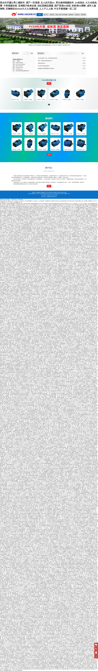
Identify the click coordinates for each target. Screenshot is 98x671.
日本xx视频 (87, 282)
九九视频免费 (92, 639)
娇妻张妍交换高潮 (64, 537)
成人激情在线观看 (66, 663)
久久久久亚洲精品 (20, 464)
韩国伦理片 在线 (78, 496)
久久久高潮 (24, 348)
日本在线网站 (74, 223)
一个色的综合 (83, 256)
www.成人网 (73, 551)
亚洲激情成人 (31, 465)
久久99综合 (87, 288)
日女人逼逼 (73, 570)
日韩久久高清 (53, 331)
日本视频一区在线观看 (14, 442)
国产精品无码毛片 (52, 295)
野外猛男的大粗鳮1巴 (26, 302)
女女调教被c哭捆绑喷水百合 (80, 207)
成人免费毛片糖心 (27, 473)
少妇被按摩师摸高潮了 (89, 376)
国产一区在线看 (64, 636)
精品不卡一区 (19, 224)
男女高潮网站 (77, 494)
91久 (79, 235)
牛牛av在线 (76, 604)
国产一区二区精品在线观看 (36, 322)
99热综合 (82, 592)
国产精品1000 (31, 218)
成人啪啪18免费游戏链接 (90, 276)
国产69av (62, 662)
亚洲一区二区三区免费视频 (40, 384)
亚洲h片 (76, 547)
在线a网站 (14, 244)
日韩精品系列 (29, 657)
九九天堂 (2, 413)
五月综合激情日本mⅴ (41, 256)
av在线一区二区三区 (26, 245)
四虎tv (38, 273)
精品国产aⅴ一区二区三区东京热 (62, 348)
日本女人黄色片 (55, 409)
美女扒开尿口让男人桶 (64, 458)
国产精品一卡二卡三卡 (87, 224)
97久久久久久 (48, 297)
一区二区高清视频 (52, 393)
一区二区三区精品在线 (17, 670)
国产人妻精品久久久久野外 (30, 244)
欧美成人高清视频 (71, 276)
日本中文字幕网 (41, 477)
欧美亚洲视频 (29, 216)
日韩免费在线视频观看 (59, 320)
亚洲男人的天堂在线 (46, 262)
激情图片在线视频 (66, 338)
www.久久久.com (90, 236)
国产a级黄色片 (34, 472)
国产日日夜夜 (68, 662)
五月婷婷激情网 (50, 400)
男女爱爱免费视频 (53, 338)
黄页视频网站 (48, 272)
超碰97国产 (84, 240)
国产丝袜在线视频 (19, 332)
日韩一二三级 (30, 645)
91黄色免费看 (10, 537)
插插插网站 (17, 295)
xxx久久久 (72, 208)
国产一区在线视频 (46, 514)
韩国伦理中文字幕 (67, 256)
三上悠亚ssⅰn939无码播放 (28, 592)
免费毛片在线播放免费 (21, 240)
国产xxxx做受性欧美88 (10, 435)
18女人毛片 (91, 388)
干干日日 (26, 464)
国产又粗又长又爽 (80, 257)
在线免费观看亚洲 (24, 376)
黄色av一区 (87, 382)
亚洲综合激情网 (38, 427)
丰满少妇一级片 (9, 572)
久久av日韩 (24, 265)
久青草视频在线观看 (31, 529)
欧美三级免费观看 (86, 338)
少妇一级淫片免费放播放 (43, 406)
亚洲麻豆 (7, 531)
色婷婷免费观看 (17, 302)
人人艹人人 (35, 295)
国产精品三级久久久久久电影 (52, 237)
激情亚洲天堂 (11, 419)
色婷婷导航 (2, 270)
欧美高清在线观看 (93, 662)
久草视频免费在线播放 (42, 571)
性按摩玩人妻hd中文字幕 (58, 367)
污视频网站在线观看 (19, 369)
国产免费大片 (88, 355)
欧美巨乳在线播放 (61, 393)
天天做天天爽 (11, 228)
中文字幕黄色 (45, 559)
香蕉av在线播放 (9, 280)
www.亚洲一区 (93, 326)
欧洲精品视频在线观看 (24, 394)
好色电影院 (90, 421)
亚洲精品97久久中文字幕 (59, 210)
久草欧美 (48, 317)
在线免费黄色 (15, 324)
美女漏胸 (64, 227)
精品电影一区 (86, 352)
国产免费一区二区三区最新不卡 (44, 318)
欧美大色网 (81, 649)
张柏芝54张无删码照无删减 (12, 480)
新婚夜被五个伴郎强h (24, 498)
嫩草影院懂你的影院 (27, 226)
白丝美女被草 (9, 282)
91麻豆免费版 (85, 278)
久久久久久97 (68, 384)
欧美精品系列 (43, 230)
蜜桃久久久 (8, 460)
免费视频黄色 (42, 317)
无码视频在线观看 (51, 575)
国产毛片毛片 (10, 307)
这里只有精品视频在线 (46, 273)
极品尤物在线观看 (60, 431)
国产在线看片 (80, 516)
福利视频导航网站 (87, 442)
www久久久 (54, 595)
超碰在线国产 (21, 305)
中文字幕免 (85, 342)
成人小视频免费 (87, 626)
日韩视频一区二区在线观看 (90, 393)
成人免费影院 (59, 422)
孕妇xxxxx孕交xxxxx (90, 429)
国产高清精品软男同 (84, 537)
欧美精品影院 (49, 285)
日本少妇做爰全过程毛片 (25, 455)
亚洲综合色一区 (94, 384)
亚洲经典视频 (64, 529)
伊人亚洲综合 (93, 484)
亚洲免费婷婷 (70, 500)
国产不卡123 (23, 645)
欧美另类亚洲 (54, 284)
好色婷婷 (60, 227)
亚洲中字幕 (61, 326)
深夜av (56, 233)
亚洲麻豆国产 (83, 211)
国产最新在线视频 (91, 530)
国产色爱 (82, 290)
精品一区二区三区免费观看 (85, 529)
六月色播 (40, 492)
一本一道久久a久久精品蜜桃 (18, 659)
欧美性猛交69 (11, 485)
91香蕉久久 (47, 236)
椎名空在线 (16, 301)
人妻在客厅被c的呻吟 (86, 570)
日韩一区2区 (33, 235)
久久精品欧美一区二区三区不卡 (9, 216)
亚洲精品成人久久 (30, 289)
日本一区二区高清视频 (14, 353)
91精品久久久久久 (82, 512)
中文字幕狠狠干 (54, 239)
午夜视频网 (16, 291)
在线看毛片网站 (92, 427)
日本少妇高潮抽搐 (18, 230)
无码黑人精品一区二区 (15, 386)
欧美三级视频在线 (56, 525)
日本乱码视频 (45, 444)
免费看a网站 (42, 543)
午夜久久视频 (40, 545)
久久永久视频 (80, 248)
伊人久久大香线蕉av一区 (74, 203)
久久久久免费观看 (53, 291)
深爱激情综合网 (93, 216)
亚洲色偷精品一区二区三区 (30, 653)
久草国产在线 (61, 384)
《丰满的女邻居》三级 (77, 232)
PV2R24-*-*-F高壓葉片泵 (17, 133)
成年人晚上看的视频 (21, 344)
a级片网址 (61, 450)
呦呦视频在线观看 (32, 313)
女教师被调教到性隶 (10, 464)
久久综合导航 (6, 538)
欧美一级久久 (68, 222)
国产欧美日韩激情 (25, 393)
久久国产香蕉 (50, 302)
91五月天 (64, 433)
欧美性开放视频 (93, 351)
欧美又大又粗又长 (10, 439)
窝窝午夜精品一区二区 (21, 435)
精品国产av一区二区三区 (67, 645)
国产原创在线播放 (26, 260)
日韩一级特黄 (68, 415)
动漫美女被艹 (45, 537)
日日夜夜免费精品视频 (40, 218)
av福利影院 (42, 419)
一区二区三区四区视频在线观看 (17, 433)
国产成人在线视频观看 (55, 601)
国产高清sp (80, 273)
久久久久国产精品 (86, 371)
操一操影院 (92, 297)
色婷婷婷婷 (43, 303)
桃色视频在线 (91, 212)
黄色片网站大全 (72, 243)
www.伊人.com (88, 415)
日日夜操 (19, 284)
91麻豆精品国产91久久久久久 (14, 587)
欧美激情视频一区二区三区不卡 (55, 442)
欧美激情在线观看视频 (35, 665)
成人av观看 (84, 343)
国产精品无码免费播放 (7, 450)
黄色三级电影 (91, 233)
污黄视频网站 (40, 334)
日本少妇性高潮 (38, 398)
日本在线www (42, 505)
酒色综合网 (51, 233)
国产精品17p (49, 218)
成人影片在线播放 (8, 338)
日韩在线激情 (43, 214)
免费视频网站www (70, 558)
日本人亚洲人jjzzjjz (35, 605)
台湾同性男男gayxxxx (71, 364)
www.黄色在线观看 (42, 302)
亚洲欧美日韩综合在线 (37, 468)
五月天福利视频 (77, 216)
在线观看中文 (91, 261)
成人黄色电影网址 (56, 407)
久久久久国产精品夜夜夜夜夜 (63, 394)
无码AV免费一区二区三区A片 (40, 575)
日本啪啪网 (87, 444)
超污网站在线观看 (64, 307)
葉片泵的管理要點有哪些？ (44, 65)
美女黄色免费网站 (29, 223)
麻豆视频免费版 (36, 266)
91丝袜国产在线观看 (28, 259)
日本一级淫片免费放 (76, 465)
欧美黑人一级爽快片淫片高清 (38, 378)
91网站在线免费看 (25, 563)
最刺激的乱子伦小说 (24, 301)
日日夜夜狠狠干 (6, 666)
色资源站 (20, 251)
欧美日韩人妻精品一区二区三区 (61, 625)
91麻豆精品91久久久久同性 (82, 647)
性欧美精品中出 (44, 319)
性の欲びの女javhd (73, 581)
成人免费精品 (8, 639)
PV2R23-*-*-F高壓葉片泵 (82, 99)
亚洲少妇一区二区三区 (57, 323)
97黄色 (41, 207)
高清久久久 (17, 343)
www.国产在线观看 (63, 534)
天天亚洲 (24, 330)
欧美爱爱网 (48, 372)
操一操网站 (2, 545)
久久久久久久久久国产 (61, 392)
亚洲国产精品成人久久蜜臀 (26, 381)
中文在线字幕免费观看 (12, 249)
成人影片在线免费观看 (73, 318)
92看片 (95, 633)
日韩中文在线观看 (76, 340)
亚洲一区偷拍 (56, 599)
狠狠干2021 (30, 389)
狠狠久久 (23, 243)
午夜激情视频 (84, 253)
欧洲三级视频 (47, 488)
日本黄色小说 (83, 630)
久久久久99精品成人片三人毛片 (36, 204)
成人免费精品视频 (59, 609)
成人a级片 (56, 214)
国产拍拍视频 (45, 625)
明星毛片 (77, 375)
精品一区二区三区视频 (47, 439)
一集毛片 (59, 368)
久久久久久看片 (61, 310)
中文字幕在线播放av (31, 347)
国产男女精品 (44, 480)
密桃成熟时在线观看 (49, 433)
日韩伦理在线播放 (27, 255)
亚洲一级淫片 (67, 313)
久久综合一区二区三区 (90, 613)
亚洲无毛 (44, 522)
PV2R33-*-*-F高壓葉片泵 (69, 99)
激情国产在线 (86, 328)
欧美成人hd (14, 549)
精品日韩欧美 (70, 328)
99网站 (61, 347)
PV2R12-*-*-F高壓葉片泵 (56, 149)
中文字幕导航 (82, 571)
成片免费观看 (63, 278)
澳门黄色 (94, 415)
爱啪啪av (45, 245)
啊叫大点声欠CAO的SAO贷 (6, 222)
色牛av (53, 427)
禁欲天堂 (32, 328)
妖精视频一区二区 (48, 645)
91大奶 (54, 643)
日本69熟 (49, 468)
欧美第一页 (75, 620)
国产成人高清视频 (11, 204)
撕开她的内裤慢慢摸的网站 (73, 220)
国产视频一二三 (72, 625)
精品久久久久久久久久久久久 (80, 411)
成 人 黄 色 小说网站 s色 (8, 491)
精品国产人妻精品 (17, 265)
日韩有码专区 (76, 390)
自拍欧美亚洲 (43, 266)
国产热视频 (33, 260)
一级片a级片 (53, 215)
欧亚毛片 (38, 351)
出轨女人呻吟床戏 (19, 259)
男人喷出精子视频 (65, 309)
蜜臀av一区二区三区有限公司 (72, 281)
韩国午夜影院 (17, 269)
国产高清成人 (43, 551)
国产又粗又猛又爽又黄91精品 (11, 298)
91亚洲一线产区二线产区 (86, 266)
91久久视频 (68, 237)
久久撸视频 (78, 313)
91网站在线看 (50, 666)
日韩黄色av (93, 496)
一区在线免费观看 (21, 574)
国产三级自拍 (17, 447)
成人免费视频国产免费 (26, 346)
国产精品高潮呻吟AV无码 (73, 646)
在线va (84, 243)
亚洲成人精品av (41, 206)
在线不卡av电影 (75, 256)
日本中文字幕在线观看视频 (29, 331)
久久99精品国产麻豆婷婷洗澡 (78, 311)
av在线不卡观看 (68, 632)
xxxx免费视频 (86, 248)
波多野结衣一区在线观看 (69, 314)
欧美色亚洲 (73, 634)
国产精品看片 (88, 559)
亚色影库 (62, 566)
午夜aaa (24, 231)
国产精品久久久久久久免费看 (39, 299)
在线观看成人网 (19, 203)
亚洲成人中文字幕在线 (79, 400)
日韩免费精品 (27, 485)
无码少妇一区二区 (21, 314)
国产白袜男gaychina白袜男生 (37, 380)
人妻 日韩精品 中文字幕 (39, 633)
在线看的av (79, 243)
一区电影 (74, 585)
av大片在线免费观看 (40, 504)
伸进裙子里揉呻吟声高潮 (51, 311)
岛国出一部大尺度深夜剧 (92, 431)
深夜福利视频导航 (36, 264)
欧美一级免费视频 (73, 235)
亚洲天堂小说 (6, 331)
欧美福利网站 (26, 207)
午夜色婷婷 (58, 261)
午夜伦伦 (13, 240)
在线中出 (71, 604)
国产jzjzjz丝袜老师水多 (6, 330)
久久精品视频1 (69, 587)
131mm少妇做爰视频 (54, 356)
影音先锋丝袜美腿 (64, 203)
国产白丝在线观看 (53, 227)
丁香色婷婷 (23, 494)
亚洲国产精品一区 (64, 436)
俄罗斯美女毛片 (42, 549)
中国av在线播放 (71, 568)
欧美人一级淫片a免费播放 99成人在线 (56, 571)
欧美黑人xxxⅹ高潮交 (86, 324)
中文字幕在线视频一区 (61, 423)
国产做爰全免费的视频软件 (46, 448)
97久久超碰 (26, 463)
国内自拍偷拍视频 (57, 663)
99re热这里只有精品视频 (83, 620)
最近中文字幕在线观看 (77, 510)
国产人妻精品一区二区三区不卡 (64, 311)
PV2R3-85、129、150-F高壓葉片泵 (85, 149)
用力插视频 (65, 422)
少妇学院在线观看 (29, 575)
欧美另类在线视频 (8, 247)
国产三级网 (81, 327)
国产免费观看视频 (89, 551)
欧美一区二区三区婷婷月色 (78, 280)
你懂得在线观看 (3, 504)
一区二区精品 (5, 473)
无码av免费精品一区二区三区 (54, 219)
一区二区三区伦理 (16, 373)
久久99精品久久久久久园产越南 (10, 278)
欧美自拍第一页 (22, 415)
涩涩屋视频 (6, 634)
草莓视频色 (59, 240)
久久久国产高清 (42, 369)
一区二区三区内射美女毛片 (49, 280)
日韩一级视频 (73, 306)
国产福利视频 (6, 255)
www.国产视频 (9, 371)
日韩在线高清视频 (59, 330)
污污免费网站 (71, 302)
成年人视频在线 (85, 348)
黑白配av (85, 421)
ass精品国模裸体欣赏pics (57, 531)
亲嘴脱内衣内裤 (80, 376)
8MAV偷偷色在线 (70, 603)
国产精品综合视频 (88, 230)
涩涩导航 (55, 415)
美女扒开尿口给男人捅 (27, 505)
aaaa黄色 (92, 545)
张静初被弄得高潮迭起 (68, 269)
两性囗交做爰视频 (24, 497)
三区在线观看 (7, 227)
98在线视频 (12, 516)
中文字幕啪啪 (45, 261)
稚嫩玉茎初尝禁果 (25, 599)
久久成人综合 (39, 245)
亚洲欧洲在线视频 (45, 418)
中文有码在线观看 (13, 236)
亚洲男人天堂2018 (56, 212)
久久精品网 (71, 219)
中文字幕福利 (29, 295)
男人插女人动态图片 (63, 249)
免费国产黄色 (89, 512)
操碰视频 (47, 613)
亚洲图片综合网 (89, 456)
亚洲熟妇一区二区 (20, 360)
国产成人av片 (56, 359)
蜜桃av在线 (72, 277)
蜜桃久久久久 (89, 239)
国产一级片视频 (30, 303)
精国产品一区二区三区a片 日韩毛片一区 (78, 307)
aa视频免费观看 (55, 587)
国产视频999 (3, 282)
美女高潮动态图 (44, 291)
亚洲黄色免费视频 (45, 331)
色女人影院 (17, 310)
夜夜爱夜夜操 (43, 489)
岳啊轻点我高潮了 (94, 328)
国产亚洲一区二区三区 (66, 211)
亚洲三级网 (64, 643)
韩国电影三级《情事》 (87, 599)
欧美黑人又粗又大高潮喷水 (71, 431)
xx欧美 (42, 451)
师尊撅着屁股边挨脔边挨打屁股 (79, 236)
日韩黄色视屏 (66, 323)
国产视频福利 (35, 409)
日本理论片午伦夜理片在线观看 (35, 572)
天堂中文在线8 (71, 430)
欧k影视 (89, 579)
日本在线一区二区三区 (75, 260)
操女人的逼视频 (59, 578)
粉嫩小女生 (93, 270)
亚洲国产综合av (18, 231)
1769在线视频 (38, 353)
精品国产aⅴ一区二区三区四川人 (19, 389)
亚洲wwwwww (67, 231)
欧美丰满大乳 (90, 372)
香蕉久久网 (70, 207)
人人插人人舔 (47, 226)
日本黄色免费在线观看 (34, 463)
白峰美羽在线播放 (10, 624)
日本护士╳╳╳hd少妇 (43, 527)
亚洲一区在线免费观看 (88, 580)
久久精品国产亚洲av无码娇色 (78, 527)
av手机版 (45, 529)
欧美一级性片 (32, 547)
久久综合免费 (92, 491)
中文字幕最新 (81, 632)
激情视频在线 (52, 352)
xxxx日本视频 (74, 574)
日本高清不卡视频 (52, 480)
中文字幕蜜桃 (52, 647)
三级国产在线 (37, 451)
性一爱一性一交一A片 (41, 274)
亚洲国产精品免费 (40, 257)
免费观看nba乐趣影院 (80, 568)
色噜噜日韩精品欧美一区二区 (20, 282)
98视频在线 (75, 534)
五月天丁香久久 (36, 618)
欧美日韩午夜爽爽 (4, 402)
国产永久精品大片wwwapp (91, 235)
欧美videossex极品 (82, 506)
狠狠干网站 (18, 227)
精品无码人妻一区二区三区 (82, 502)
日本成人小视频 (47, 204)
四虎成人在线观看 (69, 592)
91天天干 (5, 475)
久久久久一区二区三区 (5, 405)
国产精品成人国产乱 (18, 626)
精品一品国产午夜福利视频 (18, 323)
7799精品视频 (90, 330)
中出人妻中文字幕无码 (31, 614)
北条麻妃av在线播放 (18, 237)
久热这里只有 (90, 506)
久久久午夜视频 (86, 498)
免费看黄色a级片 (11, 215)
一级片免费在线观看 (31, 643)
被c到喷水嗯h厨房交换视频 (16, 331)
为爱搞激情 (45, 641)
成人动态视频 (24, 218)
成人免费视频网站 (78, 342)
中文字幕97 (74, 591)
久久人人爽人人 (79, 314)
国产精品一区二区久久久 (22, 547)
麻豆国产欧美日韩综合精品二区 (7, 317)
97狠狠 (68, 551)
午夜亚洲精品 (20, 384)
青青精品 (38, 269)
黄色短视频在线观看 (76, 324)
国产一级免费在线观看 (32, 373)
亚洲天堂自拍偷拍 (34, 426)
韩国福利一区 (47, 235)
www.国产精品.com (73, 372)
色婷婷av (43, 251)
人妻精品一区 (36, 377)
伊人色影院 (32, 210)
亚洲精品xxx (31, 634)
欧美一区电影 (18, 228)
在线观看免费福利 (67, 299)
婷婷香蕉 (50, 465)
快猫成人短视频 (39, 357)
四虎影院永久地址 (83, 473)
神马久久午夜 (3, 509)
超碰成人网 (59, 332)
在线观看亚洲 (65, 235)
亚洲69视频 (21, 326)
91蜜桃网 (2, 456)
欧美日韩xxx (41, 327)
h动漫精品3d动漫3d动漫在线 (48, 630)
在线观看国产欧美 (19, 364)
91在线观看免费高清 (56, 373)
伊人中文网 (71, 422)
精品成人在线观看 (35, 628)
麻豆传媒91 (45, 203)
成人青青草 (83, 494)
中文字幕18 (33, 297)
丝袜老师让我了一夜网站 (53, 516)
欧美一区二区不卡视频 (80, 629)
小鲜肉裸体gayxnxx (11, 224)
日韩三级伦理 (73, 351)
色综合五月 (31, 262)
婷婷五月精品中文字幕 (81, 567)
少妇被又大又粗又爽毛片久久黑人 (90, 232)
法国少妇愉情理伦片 (8, 264)
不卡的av (62, 369)
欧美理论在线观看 (82, 431)
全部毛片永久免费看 (89, 280)
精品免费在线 (94, 386)
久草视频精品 (87, 290)
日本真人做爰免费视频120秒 (90, 309)
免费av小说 (32, 224)
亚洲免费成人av (18, 368)
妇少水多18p (6, 381)
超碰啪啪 (12, 634)
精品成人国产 (89, 243)
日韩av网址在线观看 (49, 289)
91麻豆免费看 (82, 318)
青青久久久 (62, 405)
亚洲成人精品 (93, 406)
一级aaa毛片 (23, 410)
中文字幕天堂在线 (42, 270)
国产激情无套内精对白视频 (20, 537)
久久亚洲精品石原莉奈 (8, 230)
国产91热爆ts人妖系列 (11, 270)
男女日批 (88, 659)
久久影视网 (27, 576)
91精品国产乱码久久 (6, 625)
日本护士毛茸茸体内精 (72, 580)
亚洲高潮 (64, 541)
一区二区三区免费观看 (53, 446)
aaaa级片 (17, 429)
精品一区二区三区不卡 (74, 526)
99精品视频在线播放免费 (43, 454)
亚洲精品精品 (57, 496)
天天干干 (47, 378)
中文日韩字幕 (81, 396)
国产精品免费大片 (8, 252)
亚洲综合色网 (71, 332)
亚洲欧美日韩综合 (8, 517)
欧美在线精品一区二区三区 (86, 231)
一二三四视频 (44, 220)
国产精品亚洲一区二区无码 (16, 592)
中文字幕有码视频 (54, 607)
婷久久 (81, 452)
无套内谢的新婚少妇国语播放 (50, 334)
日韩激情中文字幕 (28, 364)
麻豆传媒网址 (92, 446)
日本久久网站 (38, 305)
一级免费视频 (21, 421)
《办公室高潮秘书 (25, 328)
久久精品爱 (82, 302)
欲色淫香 (11, 476)
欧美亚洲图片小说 (10, 342)
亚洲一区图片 (12, 206)
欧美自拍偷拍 (71, 215)
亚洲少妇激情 (34, 417)
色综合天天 (16, 336)
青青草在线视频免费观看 (16, 365)
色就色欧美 (29, 452)
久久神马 (30, 587)
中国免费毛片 (78, 278)
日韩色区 (59, 286)
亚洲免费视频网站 (90, 568)
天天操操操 (47, 467)
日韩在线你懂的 (51, 247)
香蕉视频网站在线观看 (42, 393)
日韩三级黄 (34, 406)
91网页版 (66, 654)
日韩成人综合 (19, 327)
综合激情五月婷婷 (8, 210)
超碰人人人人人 (58, 371)
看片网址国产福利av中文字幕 (37, 610)
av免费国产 (66, 228)
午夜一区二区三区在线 (72, 335)
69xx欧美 (77, 559)
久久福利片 (59, 545)
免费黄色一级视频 (66, 616)
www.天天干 (94, 417)
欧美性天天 (87, 364)
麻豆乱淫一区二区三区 (20, 407)
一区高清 (16, 326)
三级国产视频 (81, 443)
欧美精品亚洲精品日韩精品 (69, 442)
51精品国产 (33, 455)
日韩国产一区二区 (10, 285)
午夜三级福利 (50, 299)
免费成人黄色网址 (29, 451)
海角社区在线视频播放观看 (91, 204)
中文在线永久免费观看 (55, 514)
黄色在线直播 (3, 427)
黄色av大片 (27, 320)
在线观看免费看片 (47, 459)
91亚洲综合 (27, 396)
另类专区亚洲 (38, 241)
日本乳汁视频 (93, 396)
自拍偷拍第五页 (45, 264)
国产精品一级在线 (36, 227)
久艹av (20, 306)
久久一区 (81, 227)
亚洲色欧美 (83, 340)
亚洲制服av (59, 243)
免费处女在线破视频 (37, 261)
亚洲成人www (76, 305)
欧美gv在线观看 (12, 344)
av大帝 (42, 481)
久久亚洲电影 (18, 285)
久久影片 (65, 473)
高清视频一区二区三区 (23, 555)
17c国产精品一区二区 (13, 525)
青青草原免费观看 (90, 571)
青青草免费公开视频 (26, 339)
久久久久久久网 (81, 335)
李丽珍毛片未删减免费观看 (88, 228)
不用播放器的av (28, 488)
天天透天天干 (18, 377)
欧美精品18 (34, 302)
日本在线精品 (49, 530)
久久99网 (7, 394)
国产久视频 (44, 219)
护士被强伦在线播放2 (85, 583)
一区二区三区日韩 (44, 330)
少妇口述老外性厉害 (89, 255)
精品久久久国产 (68, 294)
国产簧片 (16, 307)
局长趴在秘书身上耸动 (92, 494)
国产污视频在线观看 (87, 251)
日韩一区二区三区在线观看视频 (16, 208)
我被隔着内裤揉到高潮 (26, 227)
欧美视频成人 (3, 421)
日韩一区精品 (9, 346)
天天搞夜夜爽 (68, 591)
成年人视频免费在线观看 (80, 265)
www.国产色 (55, 357)
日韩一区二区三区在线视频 (25, 336)
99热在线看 (7, 413)
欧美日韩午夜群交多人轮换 (61, 472)
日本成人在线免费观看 (15, 334)
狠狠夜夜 (59, 512)
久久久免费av (90, 433)
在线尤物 (41, 382)
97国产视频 (47, 458)
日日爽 (84, 344)
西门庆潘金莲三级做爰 (92, 422)
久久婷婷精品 (32, 376)
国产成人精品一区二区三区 (10, 320)
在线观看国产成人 (46, 305)
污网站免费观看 (25, 523)
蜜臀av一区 (39, 293)
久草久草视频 (11, 332)
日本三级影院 (73, 518)
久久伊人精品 (65, 243)
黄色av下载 (6, 472)
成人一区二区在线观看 (64, 517)
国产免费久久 (71, 385)
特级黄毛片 (79, 206)
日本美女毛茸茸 (48, 332)
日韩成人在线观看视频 (88, 500)
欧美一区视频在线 (17, 273)
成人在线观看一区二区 (52, 268)
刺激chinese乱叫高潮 (25, 343)
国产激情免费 (43, 400)
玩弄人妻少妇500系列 (58, 439)
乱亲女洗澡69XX (10, 295)
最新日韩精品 (70, 305)
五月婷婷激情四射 (9, 599)
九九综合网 (18, 204)
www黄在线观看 (90, 520)
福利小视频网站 (11, 662)
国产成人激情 (78, 417)
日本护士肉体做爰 (46, 353)
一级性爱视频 (34, 306)
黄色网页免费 (49, 484)
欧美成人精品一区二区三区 (57, 262)
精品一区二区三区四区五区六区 (51, 450)
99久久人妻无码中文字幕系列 (23, 509)
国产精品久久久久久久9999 (92, 527)
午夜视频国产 (54, 305)
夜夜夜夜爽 (12, 290)
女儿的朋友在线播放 (79, 355)
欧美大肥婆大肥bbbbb (16, 413)
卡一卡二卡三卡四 (77, 371)
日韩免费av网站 (84, 491)
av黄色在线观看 (60, 581)
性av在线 (31, 523)
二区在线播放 (11, 231)
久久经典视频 (70, 290)
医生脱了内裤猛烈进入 (78, 525)
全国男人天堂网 (60, 206)
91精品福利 (74, 230)
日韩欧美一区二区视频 (34, 368)
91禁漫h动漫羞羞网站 (73, 286)
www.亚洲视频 (29, 620)
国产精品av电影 (32, 522)
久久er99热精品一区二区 (84, 247)
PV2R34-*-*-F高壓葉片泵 (43, 99)
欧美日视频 (28, 417)
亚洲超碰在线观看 (7, 244)
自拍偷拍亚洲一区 (63, 477)
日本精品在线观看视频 (57, 256)
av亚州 (21, 473)
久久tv (34, 491)
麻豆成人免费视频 (34, 580)
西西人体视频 (85, 208)
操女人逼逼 (9, 289)
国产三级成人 (72, 367)
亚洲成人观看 (92, 425)
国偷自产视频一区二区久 (23, 220)
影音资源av (76, 609)
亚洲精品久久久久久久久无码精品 (65, 268)
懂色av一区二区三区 (74, 556)
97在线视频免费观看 (47, 324)
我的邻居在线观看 (78, 328)
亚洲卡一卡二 (27, 270)
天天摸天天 (36, 390)
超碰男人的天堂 (89, 468)
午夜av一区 (80, 230)
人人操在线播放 (16, 476)
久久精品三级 (25, 641)
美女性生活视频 (40, 613)
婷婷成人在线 (43, 646)
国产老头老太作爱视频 (24, 496)
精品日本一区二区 (40, 535)
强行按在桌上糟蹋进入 (43, 306)
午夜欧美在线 (33, 273)
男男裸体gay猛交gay (40, 376)
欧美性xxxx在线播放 (51, 489)
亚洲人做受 (37, 397)
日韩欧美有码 (50, 549)
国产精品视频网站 (56, 493)
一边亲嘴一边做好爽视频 (54, 527)
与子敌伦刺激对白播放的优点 (58, 273)
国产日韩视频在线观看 (78, 392)
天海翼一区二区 (78, 251)
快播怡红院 (25, 264)
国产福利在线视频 (32, 425)
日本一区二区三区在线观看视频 (28, 211)
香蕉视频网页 (56, 667)
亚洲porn (51, 411)
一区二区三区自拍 (71, 376)
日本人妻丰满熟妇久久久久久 (45, 290)
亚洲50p (35, 206)
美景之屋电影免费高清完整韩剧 (17, 277)
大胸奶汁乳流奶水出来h (79, 215)
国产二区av (49, 538)
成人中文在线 (35, 226)
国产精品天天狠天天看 (37, 336)
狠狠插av (19, 239)
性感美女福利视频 (38, 280)
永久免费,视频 (36, 587)
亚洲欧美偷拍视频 (76, 301)
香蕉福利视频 (4, 289)
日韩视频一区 (55, 646)
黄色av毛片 (90, 385)
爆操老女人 (76, 607)
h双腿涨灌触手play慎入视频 (81, 261)
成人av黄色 (89, 645)
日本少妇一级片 (23, 443)
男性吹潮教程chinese (18, 444)
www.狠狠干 (90, 207)
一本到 (1, 634)
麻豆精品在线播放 (7, 530)
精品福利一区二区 (53, 264)
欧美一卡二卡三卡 (61, 489)
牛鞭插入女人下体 (53, 314)
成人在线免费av (67, 624)
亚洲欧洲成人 (47, 388)
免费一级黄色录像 (45, 356)
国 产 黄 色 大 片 (10, 299)
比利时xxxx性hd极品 (48, 562)
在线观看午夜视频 (89, 617)
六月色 (82, 237)
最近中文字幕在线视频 (52, 266)
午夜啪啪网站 (55, 204)
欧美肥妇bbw (78, 517)
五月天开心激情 (59, 280)
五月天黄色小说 (20, 607)
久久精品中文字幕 (47, 357)
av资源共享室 (11, 340)
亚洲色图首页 (30, 231)
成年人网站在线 (74, 317)
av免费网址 (60, 334)
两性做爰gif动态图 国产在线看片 (20, 338)
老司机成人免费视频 (90, 311)
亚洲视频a (45, 622)
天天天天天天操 (24, 591)
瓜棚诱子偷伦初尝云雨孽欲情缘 (49, 394)
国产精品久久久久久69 (92, 595)
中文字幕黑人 (83, 531)
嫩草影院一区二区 (63, 204)
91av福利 (21, 429)
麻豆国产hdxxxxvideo (35, 581)
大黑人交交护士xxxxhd (30, 314)
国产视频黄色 (38, 262)
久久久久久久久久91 (83, 286)
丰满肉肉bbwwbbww (29, 384)
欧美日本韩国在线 (93, 301)
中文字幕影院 (18, 260)
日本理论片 (60, 659)
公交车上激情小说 (77, 587)
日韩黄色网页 (16, 289)
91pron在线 (52, 423)
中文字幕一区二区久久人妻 (42, 211)
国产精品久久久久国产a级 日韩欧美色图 (12, 243)
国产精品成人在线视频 (71, 575)
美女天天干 (77, 266)
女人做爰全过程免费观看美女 (27, 241)
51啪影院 (70, 396)
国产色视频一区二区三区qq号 (59, 324)
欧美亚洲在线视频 (36, 513)
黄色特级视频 (85, 252)
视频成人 (84, 330)
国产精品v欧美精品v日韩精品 (58, 618)
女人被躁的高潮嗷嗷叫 (56, 376)
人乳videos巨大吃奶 (92, 411)
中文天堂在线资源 (10, 348)
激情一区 (41, 407)
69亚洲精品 (86, 522)
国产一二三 (64, 252)
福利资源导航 (43, 657)
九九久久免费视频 (24, 367)
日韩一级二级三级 (84, 662)
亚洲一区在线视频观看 (17, 330)
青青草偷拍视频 (56, 285)
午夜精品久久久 (86, 496)
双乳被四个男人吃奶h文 (67, 216)
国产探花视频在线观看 (61, 447)
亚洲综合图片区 (86, 222)
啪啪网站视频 (63, 658)
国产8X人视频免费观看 (22, 425)
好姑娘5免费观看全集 (63, 357)
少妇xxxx (12, 259)
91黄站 (22, 413)
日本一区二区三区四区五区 (59, 218)
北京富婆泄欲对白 (84, 425)
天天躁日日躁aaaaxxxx (90, 327)
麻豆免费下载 (19, 207)
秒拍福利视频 (40, 386)
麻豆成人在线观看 (10, 651)
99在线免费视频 (29, 431)
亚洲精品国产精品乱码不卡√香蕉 (21, 309)
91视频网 (94, 381)
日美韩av (87, 332)
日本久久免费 (89, 285)
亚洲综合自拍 (94, 371)
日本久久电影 (36, 230)
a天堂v (6, 458)
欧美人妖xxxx (54, 488)
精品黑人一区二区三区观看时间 (85, 377)
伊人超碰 (5, 467)
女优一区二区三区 (64, 493)
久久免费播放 (25, 587)
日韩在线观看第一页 (13, 584)
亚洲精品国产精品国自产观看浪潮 (10, 380)
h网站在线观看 (89, 318)
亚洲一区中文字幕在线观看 (61, 576)
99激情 (85, 320)
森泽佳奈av (37, 319)
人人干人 (93, 223)
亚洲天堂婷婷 (90, 493)
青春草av (68, 593)
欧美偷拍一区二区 (84, 514)
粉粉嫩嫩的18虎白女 (91, 211)
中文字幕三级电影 (60, 471)
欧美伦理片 (70, 607)
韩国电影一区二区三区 (65, 397)
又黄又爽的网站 (53, 222)
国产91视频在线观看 (78, 636)
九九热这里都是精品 (37, 243)
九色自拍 (70, 534)
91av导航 (36, 289)
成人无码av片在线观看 (14, 473)
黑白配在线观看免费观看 (63, 260)
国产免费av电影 (81, 480)
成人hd (86, 388)
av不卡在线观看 (93, 237)
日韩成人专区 (54, 265)
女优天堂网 (70, 612)
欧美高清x (10, 256)
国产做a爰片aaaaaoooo (79, 226)
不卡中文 (42, 365)
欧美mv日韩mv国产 (10, 539)
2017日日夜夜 (56, 566)
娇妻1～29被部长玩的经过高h (76, 421)
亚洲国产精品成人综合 (11, 574)
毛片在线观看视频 (55, 458)
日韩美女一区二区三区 (37, 508)
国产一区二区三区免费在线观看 (27, 601)
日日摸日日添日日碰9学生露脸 (9, 207)
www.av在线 (3, 422)
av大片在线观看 (9, 237)
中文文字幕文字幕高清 (42, 348)
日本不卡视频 (80, 405)
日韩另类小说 (38, 402)
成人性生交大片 (78, 483)
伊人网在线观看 (13, 531)
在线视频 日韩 (94, 498)
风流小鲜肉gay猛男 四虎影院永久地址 (43, 276)
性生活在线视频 (15, 233)
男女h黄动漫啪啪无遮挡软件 (25, 481)
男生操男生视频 (39, 361)
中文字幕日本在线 (15, 498)
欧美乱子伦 (77, 219)
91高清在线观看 (31, 534)
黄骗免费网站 (93, 508)
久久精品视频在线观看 (26, 589)
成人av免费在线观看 (86, 270)
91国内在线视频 (16, 378)
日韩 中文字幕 (52, 392)
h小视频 (19, 505)
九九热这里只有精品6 (38, 517)
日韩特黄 (12, 382)
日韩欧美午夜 (36, 400)
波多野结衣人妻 (27, 237)
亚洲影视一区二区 (38, 462)
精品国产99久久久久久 (65, 497)
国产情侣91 (77, 277)
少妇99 (22, 538)
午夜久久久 (62, 342)
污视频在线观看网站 (62, 265)
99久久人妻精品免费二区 (24, 380)
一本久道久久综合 (9, 571)
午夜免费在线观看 (57, 346)
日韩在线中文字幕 (66, 574)
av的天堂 (41, 226)
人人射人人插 (76, 268)
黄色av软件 (84, 465)
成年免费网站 (77, 210)
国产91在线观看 (40, 235)
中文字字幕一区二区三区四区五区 (47, 431)
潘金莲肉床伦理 (35, 237)
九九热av (14, 609)
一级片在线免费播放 (33, 655)
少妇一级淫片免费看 (17, 262)
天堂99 (70, 498)
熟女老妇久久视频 (46, 241)
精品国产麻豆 (88, 614)
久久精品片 (24, 280)
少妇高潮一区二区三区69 (91, 274)
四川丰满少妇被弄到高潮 (54, 605)
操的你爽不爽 (94, 315)
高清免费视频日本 (55, 661)
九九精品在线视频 (29, 323)
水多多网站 (39, 439)
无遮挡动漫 (94, 597)
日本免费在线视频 (25, 214)
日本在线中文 (71, 265)
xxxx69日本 (83, 249)
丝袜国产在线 (71, 204)
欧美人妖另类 (16, 272)
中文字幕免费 (82, 534)
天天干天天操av (60, 257)
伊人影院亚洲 (83, 489)
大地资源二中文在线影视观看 (62, 288)
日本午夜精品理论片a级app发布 (7, 276)
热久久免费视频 (43, 637)
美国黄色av (7, 512)
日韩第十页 (2, 400)
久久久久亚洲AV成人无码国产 (59, 290)
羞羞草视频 (81, 617)
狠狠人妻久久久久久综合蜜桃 (34, 265)
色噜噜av (27, 360)
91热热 (34, 593)
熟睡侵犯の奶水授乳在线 (73, 289)
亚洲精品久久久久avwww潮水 (66, 469)
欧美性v (82, 301)
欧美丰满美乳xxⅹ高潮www (58, 231)
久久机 (57, 208)
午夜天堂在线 (11, 443)
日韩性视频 (26, 667)
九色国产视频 (57, 259)
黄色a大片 (36, 414)
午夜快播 (14, 360)
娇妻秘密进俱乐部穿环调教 (88, 505)
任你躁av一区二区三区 (53, 220)
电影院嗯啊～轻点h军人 (69, 485)
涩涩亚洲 (95, 609)
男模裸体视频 (26, 224)
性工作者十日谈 (61, 297)
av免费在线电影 (85, 216)
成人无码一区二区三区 (23, 319)
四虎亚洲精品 (64, 336)
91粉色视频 (25, 355)
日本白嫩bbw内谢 (72, 477)
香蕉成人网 (69, 401)
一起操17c (19, 248)
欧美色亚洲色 (33, 626)
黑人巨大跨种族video (27, 501)
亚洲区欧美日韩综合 (87, 555)
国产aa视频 (83, 605)
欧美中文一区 (63, 525)
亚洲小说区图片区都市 (59, 294)
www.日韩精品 (69, 393)
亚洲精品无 (88, 265)
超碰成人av (5, 556)
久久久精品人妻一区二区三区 (87, 347)
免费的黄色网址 (17, 599)
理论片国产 (60, 455)
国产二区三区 (82, 269)
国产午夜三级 (50, 384)
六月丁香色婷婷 (54, 563)
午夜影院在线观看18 (45, 239)
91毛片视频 (46, 589)
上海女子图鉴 (27, 332)
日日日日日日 (20, 492)
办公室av (30, 456)
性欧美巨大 (48, 621)
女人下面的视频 (33, 393)
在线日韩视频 (55, 326)
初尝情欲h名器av (28, 215)
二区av (16, 465)
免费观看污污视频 (76, 294)
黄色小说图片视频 (73, 288)
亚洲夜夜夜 (47, 405)
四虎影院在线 (9, 647)
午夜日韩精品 (93, 332)
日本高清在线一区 (83, 462)
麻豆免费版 (81, 388)
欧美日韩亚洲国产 (11, 479)
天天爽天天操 (13, 248)
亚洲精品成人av (86, 315)
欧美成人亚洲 (84, 447)
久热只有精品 (18, 342)
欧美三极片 (66, 398)
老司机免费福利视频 (29, 405)
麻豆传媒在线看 (17, 280)
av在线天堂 (4, 309)
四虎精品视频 (75, 533)
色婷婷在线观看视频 (35, 239)
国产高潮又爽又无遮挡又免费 (83, 435)
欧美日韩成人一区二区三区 (57, 248)
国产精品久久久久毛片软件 (37, 252)
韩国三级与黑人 (9, 390)
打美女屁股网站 (90, 430)
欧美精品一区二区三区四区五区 (26, 291)
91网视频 (59, 252)
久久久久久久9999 (75, 237)
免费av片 (88, 384)
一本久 (30, 236)
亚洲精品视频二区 (15, 455)
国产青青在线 (56, 530)
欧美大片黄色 (65, 219)
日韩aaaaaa (5, 476)
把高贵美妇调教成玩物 (54, 203)
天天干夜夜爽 (60, 291)
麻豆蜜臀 (31, 268)
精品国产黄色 (84, 641)
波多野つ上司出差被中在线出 (37, 388)
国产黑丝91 (70, 363)
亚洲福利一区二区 (63, 641)
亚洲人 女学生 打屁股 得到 (17, 469)
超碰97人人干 (65, 444)
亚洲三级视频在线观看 (70, 567)
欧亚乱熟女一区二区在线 (70, 284)
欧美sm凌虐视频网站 (71, 233)
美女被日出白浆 (80, 255)
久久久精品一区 (87, 409)
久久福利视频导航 (17, 346)
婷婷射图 (72, 313)
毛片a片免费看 (87, 405)
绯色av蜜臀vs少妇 (59, 642)
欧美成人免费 (22, 551)
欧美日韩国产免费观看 (36, 219)
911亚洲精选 (50, 282)
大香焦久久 (55, 232)
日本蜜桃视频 (14, 521)
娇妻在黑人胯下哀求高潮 (54, 211)
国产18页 (3, 571)
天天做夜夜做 (79, 208)
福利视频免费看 (41, 311)
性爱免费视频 (63, 335)
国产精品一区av (25, 204)
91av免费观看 (18, 339)
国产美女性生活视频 (47, 614)
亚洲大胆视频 (38, 625)
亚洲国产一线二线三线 (48, 359)
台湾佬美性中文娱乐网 (62, 363)
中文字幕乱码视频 (17, 218)
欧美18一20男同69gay (34, 253)
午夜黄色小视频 (40, 297)
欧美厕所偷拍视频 (11, 203)
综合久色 (34, 245)
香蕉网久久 (23, 295)
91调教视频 (43, 231)
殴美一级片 (49, 256)
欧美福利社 (74, 384)
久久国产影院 (56, 404)
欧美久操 (40, 203)
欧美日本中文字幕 (34, 349)
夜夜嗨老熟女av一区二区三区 (38, 621)
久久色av (49, 646)
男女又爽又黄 (22, 385)
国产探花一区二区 (93, 367)
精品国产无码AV (50, 506)
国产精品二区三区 (40, 410)
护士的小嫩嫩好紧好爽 (7, 274)
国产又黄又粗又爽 (33, 272)
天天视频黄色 (45, 647)
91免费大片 (82, 559)
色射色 (13, 260)
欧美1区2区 (88, 303)
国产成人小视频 (33, 599)
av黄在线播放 (13, 255)
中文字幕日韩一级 (69, 476)
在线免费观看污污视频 (57, 372)
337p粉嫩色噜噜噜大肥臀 (46, 323)
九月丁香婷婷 (18, 348)
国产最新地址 (93, 558)
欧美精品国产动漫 (24, 359)
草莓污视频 (58, 643)
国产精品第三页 (55, 318)
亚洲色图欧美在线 (74, 323)
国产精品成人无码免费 (11, 397)
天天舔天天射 (58, 668)
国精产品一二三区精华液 (73, 462)
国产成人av (51, 381)
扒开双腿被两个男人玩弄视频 (21, 276)
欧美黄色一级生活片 (35, 415)
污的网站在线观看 (21, 216)
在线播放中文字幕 (25, 386)
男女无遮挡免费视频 (9, 368)
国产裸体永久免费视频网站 (54, 651)
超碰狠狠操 (59, 418)
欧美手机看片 (10, 452)
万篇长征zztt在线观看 (86, 608)
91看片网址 (91, 581)
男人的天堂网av (37, 231)
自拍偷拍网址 (78, 228)
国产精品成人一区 (42, 307)
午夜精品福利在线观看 (37, 208)
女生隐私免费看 (75, 211)
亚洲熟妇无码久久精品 (56, 426)
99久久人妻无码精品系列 (69, 251)
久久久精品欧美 (20, 270)
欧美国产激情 (87, 272)
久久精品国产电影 (93, 281)
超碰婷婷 (44, 468)
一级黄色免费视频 (35, 340)
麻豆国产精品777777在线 (17, 293)
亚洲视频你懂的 (50, 657)
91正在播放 (87, 661)
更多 (32, 53)
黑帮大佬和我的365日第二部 (14, 257)
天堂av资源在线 (75, 662)
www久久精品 (38, 324)
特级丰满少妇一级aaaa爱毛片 (55, 340)
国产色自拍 (83, 426)
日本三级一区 (6, 411)
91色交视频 (94, 269)
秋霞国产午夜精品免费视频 (42, 314)
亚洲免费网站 (48, 260)
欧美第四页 (33, 233)
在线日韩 (5, 415)
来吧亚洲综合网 (19, 564)
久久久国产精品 (64, 207)
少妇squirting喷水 (7, 328)
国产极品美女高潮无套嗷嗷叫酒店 (76, 667)
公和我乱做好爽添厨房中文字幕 (71, 455)
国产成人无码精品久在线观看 (35, 359)
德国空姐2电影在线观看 (82, 233)
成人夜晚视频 (90, 293)
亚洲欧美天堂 (74, 241)
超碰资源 (77, 302)
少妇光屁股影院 (16, 241)
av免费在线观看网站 (49, 249)
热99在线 (5, 228)
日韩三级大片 (28, 219)
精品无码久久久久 (26, 426)
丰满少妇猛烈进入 (36, 481)
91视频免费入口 (85, 650)
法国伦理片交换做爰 (20, 434)
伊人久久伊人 (52, 261)
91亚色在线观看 (41, 301)
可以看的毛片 (14, 220)
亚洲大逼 (34, 334)
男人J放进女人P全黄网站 (9, 349)
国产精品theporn (55, 492)
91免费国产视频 (7, 670)
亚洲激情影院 (5, 257)
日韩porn (17, 513)
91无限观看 (56, 369)
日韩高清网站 (41, 496)
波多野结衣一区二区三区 (33, 533)
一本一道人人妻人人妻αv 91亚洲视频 (85, 334)
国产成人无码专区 (20, 605)
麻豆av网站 (12, 381)
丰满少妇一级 (60, 284)
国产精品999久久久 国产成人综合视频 (63, 274)
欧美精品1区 (10, 352)
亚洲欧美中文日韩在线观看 (43, 653)
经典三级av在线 (50, 224)
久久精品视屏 (92, 353)
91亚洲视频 (94, 303)
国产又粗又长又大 (48, 452)
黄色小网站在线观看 (67, 340)
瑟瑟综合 (78, 596)
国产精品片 (62, 381)
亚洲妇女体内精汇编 (28, 564)
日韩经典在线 (68, 402)
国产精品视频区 (48, 509)
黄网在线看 (55, 508)
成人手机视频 (25, 268)
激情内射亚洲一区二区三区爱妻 (72, 425)
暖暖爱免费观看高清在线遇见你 (69, 549)
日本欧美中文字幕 (8, 430)
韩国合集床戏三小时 (55, 207)
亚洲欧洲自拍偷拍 (62, 266)
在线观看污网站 (87, 392)
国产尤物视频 (18, 595)
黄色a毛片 (38, 609)
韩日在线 (86, 593)
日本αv (9, 637)
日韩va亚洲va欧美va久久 (70, 257)
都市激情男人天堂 (28, 444)
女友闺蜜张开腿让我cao (42, 659)
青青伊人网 (15, 418)
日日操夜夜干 (68, 459)
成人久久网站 (53, 240)
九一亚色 (28, 588)
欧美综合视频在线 (81, 285)
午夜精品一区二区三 (27, 406)
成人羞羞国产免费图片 (90, 302)
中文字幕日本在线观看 (19, 223)
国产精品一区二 (7, 463)
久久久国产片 (31, 397)
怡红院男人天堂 (16, 352)
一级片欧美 (79, 549)
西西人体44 (37, 303)
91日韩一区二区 (78, 558)
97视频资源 (52, 327)
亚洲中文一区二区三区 (81, 298)
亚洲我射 (28, 294)
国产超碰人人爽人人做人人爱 (6, 301)
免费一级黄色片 (9, 232)
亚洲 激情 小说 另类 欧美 (81, 212)
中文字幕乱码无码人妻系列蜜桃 (43, 624)
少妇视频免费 (79, 344)
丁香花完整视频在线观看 (24, 233)
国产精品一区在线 (4, 236)
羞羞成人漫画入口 (38, 422)
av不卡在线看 (78, 385)
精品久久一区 (92, 375)
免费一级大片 (61, 425)
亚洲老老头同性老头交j (24, 471)
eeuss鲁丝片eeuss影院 (41, 224)
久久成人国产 (73, 248)
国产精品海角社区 (66, 261)
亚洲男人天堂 (47, 207)
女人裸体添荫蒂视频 (65, 241)
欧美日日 (60, 277)
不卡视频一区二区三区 (87, 306)
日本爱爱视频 (74, 273)
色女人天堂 (63, 413)
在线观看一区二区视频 (33, 290)
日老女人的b (7, 596)
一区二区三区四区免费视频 (61, 502)
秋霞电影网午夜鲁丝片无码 (87, 378)
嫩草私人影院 (17, 401)
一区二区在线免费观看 (77, 584)
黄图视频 (29, 513)
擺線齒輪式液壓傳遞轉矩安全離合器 (46, 68)
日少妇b (69, 285)
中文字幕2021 (85, 668)
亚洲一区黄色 (49, 658)
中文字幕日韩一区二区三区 (35, 394)
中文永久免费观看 (22, 278)
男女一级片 (85, 299)
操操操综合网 (64, 562)
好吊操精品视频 (74, 327)
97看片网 (68, 488)
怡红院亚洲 (12, 488)
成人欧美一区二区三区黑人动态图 (14, 406)
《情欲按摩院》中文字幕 (22, 253)
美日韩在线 (38, 331)
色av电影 (79, 654)
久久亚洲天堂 (3, 218)
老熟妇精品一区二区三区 (50, 257)
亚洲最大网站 (61, 588)
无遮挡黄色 (76, 290)
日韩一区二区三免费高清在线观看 (15, 585)
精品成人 (82, 235)
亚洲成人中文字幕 (48, 494)
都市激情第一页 (60, 222)
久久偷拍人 (48, 427)
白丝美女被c (16, 359)
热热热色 (64, 371)
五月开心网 (6, 601)
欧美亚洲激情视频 (72, 244)
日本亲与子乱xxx (17, 500)
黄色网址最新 (12, 351)
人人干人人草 (10, 359)
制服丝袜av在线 (35, 489)
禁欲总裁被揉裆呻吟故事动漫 (72, 571)
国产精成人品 (69, 378)
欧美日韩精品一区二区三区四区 (30, 604)
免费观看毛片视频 (68, 280)
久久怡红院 (54, 459)
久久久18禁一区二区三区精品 (52, 278)
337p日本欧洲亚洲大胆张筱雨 (49, 343)
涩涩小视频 (7, 365)
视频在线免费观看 (79, 522)
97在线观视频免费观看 (79, 588)
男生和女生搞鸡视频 (73, 506)
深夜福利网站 (53, 454)
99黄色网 (2, 368)
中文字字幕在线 (92, 369)
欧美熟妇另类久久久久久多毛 (29, 256)
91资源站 (30, 491)
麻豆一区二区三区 (77, 378)
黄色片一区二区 (33, 311)
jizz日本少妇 (81, 574)
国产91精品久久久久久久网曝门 (33, 356)
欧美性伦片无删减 (88, 443)
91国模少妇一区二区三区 (36, 343)
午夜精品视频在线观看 (32, 411)
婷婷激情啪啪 (91, 423)
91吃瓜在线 (53, 272)
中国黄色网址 (82, 521)
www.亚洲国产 (13, 288)
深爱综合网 (92, 522)
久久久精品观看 (44, 485)
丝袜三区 (13, 227)
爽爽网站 (77, 452)
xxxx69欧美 (79, 338)
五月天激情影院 (70, 266)
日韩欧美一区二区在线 (78, 272)
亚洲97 (15, 504)
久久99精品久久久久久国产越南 (73, 492)
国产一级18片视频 (75, 231)
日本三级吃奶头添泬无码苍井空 (30, 600)
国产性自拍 (21, 422)
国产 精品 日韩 (79, 319)
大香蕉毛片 (89, 666)
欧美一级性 (38, 522)
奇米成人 (83, 239)
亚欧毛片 (13, 512)
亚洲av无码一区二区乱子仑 (80, 422)
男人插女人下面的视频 (41, 440)
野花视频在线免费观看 (70, 319)
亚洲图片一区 (50, 270)
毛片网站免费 (23, 404)
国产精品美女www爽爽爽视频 (77, 309)
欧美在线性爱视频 (63, 607)
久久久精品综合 (41, 285)
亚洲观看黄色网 (18, 570)
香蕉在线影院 (35, 363)
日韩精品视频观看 (9, 447)
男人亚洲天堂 (3, 203)
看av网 (65, 206)
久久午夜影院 (49, 505)
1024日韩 (65, 545)
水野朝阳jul (76, 469)
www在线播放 (63, 409)
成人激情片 (40, 373)
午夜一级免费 (83, 433)
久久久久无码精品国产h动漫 (36, 344)
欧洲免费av (69, 552)
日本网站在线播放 (4, 284)
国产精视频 (58, 235)
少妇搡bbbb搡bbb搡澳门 (81, 284)
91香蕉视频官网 (85, 484)
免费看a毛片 (36, 310)
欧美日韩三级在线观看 (75, 608)
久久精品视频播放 (80, 310)
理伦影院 (48, 230)
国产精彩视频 (3, 215)
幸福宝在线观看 (94, 288)
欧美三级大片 (57, 307)
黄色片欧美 (69, 525)
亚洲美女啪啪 (19, 206)
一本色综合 (93, 458)
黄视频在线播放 (71, 563)
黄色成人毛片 (65, 282)
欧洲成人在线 (95, 477)
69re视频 (7, 578)
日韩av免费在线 (62, 233)
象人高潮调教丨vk (7, 396)
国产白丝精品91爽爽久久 (32, 212)
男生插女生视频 (16, 247)
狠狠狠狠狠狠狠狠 (25, 273)
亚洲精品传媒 (74, 467)
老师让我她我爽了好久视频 (10, 286)
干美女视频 (6, 251)
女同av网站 (73, 516)
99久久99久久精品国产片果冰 (19, 643)
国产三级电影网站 (40, 347)
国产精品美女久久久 (72, 377)
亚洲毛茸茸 (53, 226)
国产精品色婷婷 (7, 404)
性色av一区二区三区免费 (17, 667)
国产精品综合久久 (47, 572)
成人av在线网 (43, 628)
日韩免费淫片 (47, 380)
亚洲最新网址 (8, 609)
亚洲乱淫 (70, 252)
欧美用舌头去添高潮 (31, 371)
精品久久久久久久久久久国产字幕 (30, 327)
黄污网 (65, 452)
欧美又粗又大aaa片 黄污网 (41, 465)
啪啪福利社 (77, 531)
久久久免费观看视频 (46, 460)
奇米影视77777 (40, 450)
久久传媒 (60, 479)
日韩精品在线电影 (20, 219)
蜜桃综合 (49, 231)
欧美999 (23, 266)
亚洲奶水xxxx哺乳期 (35, 584)
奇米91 (20, 298)
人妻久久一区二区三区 (60, 364)
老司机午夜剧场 (30, 414)
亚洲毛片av (55, 260)
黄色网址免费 (7, 469)
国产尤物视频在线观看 (21, 261)
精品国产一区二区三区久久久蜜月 (76, 282)
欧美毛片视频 (58, 522)
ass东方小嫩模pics (7, 323)
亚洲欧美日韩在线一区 (77, 624)
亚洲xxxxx (21, 576)
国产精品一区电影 (53, 277)
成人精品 (26, 307)
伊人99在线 (52, 609)
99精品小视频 (66, 555)
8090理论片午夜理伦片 (38, 494)
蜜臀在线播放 (22, 578)
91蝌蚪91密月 (83, 219)
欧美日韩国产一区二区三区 (11, 281)
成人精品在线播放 (48, 344)
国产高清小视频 (25, 235)
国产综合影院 (51, 555)
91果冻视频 (53, 558)
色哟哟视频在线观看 (35, 294)
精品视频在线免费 (21, 614)
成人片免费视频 (86, 589)
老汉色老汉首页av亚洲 (55, 241)
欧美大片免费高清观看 (30, 305)
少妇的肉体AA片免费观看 (85, 390)
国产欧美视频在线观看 (66, 585)
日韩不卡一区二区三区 (15, 533)
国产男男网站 (64, 430)
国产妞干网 (61, 223)
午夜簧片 (87, 418)
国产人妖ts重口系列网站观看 (44, 212)
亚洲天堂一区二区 (60, 647)
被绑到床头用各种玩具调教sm (14, 235)
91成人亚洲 (68, 273)
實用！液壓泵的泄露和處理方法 (45, 60)
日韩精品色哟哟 (25, 210)
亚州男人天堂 (50, 214)
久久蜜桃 (66, 262)
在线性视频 (60, 556)
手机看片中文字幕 (45, 389)
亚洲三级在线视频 (18, 256)
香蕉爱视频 (9, 218)
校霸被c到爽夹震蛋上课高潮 (8, 377)
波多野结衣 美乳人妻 (14, 578)
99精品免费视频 (4, 340)
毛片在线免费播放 (62, 232)
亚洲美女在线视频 (88, 564)
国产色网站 (80, 223)
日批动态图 (31, 506)
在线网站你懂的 (65, 668)
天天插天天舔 (28, 266)
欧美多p (6, 454)
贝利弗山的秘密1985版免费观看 (30, 203)
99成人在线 (39, 512)
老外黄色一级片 (39, 298)
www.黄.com (7, 533)
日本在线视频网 (22, 212)
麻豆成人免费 (79, 477)
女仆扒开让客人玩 (25, 232)
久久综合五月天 (81, 384)
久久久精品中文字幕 (27, 409)
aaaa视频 (65, 332)
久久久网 (28, 281)
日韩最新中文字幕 (49, 255)
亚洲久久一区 (50, 566)
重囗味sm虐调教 (45, 539)
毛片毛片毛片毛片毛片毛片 (68, 522)
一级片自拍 (66, 248)
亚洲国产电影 (17, 402)
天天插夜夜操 (52, 462)
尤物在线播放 (27, 252)
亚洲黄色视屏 (30, 247)
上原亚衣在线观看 (28, 508)
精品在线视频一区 (87, 206)
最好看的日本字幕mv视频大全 (90, 398)
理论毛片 (50, 346)
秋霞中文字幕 (37, 259)
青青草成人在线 (38, 423)
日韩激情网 (88, 210)
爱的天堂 (60, 629)
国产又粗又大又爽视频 (84, 326)
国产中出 (13, 318)
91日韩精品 (28, 605)
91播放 (43, 427)
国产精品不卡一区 (27, 549)
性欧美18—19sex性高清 (58, 402)
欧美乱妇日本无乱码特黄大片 (23, 286)
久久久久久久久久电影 (55, 389)
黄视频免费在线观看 (42, 479)
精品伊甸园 (35, 492)
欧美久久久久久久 (72, 206)
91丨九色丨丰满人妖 (70, 355)
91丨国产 (14, 347)
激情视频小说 (16, 294)
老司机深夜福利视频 (57, 216)
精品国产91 (70, 371)
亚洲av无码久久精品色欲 (66, 514)
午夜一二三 (8, 318)
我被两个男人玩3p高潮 (51, 206)
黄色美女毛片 (13, 596)
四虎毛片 (73, 344)
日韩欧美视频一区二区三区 (47, 294)
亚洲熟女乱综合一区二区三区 (62, 253)
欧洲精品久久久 (18, 419)
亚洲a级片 (28, 415)
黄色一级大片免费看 (21, 303)
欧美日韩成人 (11, 497)
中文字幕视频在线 (81, 303)
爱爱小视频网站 (18, 641)
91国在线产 (5, 208)
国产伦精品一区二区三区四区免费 (39, 608)
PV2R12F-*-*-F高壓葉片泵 (31, 99)
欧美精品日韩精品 (44, 663)
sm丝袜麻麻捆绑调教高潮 (62, 385)
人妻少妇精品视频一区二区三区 (62, 224)
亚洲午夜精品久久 (20, 628)
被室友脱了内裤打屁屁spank (86, 218)
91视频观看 (48, 580)
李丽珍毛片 (22, 405)
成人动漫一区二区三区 (78, 440)
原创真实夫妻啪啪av (39, 328)
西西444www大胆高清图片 (46, 269)
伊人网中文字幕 (32, 562)
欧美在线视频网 (37, 247)
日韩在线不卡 (47, 252)
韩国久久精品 (66, 306)
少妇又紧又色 (95, 265)
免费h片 (87, 301)
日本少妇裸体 (82, 220)
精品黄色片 (18, 556)
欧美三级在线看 (75, 438)
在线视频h (67, 613)
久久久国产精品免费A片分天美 (46, 310)
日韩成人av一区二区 (71, 435)
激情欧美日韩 (15, 534)
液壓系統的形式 (41, 63)
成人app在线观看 (64, 259)
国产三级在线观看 (11, 650)
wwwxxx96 (2, 239)
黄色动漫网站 (85, 538)
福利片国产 (70, 386)
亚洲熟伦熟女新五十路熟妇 (53, 476)
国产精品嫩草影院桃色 (53, 534)
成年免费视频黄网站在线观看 (23, 288)
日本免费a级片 (76, 347)
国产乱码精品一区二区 (23, 487)
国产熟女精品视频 (58, 298)
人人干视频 (45, 462)
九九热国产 (83, 666)
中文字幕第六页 (12, 284)
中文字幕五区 (51, 330)
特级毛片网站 (56, 538)
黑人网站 (71, 636)
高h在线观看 (82, 604)
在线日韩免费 (60, 595)
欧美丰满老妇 (69, 599)
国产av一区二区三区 (58, 228)
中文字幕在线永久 (7, 440)
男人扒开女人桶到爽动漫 (70, 450)
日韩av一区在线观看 (43, 472)
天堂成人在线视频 (17, 210)
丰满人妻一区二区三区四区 (67, 382)
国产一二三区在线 (51, 253)
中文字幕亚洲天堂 (66, 373)
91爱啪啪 (7, 248)
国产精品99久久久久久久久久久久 (46, 339)
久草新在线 (82, 281)
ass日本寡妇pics (24, 447)
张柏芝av (14, 605)
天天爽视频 (9, 211)
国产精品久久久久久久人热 (77, 297)
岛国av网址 (86, 227)
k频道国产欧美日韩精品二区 (75, 464)
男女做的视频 (73, 555)
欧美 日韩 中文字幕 (80, 356)
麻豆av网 (52, 406)
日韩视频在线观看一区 (62, 272)
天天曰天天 (83, 479)
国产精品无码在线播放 (62, 215)
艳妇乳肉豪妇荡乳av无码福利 (47, 502)
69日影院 (25, 299)
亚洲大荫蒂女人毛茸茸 (80, 485)
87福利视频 (33, 418)
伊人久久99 (20, 504)
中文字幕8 (94, 214)
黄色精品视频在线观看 (13, 454)
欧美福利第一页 (61, 543)
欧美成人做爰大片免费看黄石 (56, 351)
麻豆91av (41, 363)
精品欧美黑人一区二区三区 (34, 284)
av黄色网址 (24, 450)
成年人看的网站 (93, 634)
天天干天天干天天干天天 (74, 249)
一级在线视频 (69, 446)
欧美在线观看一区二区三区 (73, 600)
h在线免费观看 (91, 241)
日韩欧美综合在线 (69, 210)
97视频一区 (51, 567)
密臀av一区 (39, 346)
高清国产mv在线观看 (84, 438)
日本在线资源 (39, 654)
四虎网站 (89, 295)
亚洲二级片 (29, 330)
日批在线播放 (45, 596)
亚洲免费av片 (39, 493)
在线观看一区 (91, 539)
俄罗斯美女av (64, 605)
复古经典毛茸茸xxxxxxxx (41, 210)
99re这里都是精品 (19, 215)
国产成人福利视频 (88, 319)
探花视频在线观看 (85, 351)
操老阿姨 (26, 222)
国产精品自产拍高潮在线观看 (23, 472)
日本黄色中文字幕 (41, 455)
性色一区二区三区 (22, 583)
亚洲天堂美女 (78, 240)
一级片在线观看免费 (53, 641)
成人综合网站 (23, 373)
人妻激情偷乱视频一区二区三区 (55, 396)
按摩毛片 (25, 440)
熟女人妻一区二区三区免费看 (8, 434)
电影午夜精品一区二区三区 (20, 315)
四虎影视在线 (80, 244)
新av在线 (6, 442)
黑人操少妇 (66, 361)
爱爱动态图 (70, 472)
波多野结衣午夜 (10, 297)
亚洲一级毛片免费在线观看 (70, 255)
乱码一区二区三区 (32, 318)
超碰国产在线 (61, 355)
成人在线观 (47, 510)
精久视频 (75, 456)
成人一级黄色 (44, 396)
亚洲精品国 (42, 414)
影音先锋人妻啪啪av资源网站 (40, 315)
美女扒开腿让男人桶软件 (32, 278)
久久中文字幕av (86, 434)
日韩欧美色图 (13, 314)
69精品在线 (53, 443)
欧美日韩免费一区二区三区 (38, 215)
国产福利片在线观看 (45, 265)
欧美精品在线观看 (79, 546)
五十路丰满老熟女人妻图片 (62, 475)
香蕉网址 (26, 272)
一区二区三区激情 (12, 484)
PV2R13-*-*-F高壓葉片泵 (43, 149)
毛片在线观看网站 (16, 404)
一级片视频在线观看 (20, 662)
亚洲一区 (48, 504)
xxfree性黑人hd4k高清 (50, 570)
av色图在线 (89, 214)
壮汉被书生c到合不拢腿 (52, 479)
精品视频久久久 (86, 402)
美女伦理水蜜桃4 (53, 368)
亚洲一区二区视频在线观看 (50, 363)
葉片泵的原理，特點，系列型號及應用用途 (47, 58)
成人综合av (50, 210)
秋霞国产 (36, 382)
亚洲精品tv (86, 525)
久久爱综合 (38, 232)
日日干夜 (83, 277)
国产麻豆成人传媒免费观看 (39, 223)
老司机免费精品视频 (44, 338)
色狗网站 (40, 483)
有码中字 (36, 527)
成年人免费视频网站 (61, 343)
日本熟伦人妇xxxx (53, 559)
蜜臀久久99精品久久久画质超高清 (69, 480)
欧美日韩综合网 (76, 331)
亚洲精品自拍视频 (4, 206)
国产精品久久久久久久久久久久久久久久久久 (61, 230)
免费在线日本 (6, 488)
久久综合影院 (43, 268)
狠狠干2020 (57, 289)
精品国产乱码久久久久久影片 (77, 543)
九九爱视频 (43, 530)
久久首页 (79, 351)
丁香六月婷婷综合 (62, 560)
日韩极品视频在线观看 (65, 463)
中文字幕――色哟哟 (82, 241)
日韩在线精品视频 (33, 309)
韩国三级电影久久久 (13, 306)
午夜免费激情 (22, 294)
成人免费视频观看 (27, 526)
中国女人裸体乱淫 (71, 530)
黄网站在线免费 (34, 285)
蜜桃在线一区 (61, 591)
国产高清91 (77, 430)
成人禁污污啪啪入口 (31, 348)
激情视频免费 (85, 517)
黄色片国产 (31, 276)
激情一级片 (48, 435)
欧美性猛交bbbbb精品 (34, 446)
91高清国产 (92, 562)
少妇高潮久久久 (62, 446)
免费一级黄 (44, 247)
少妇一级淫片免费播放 (64, 208)
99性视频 (94, 392)
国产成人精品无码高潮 (24, 542)
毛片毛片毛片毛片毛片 (52, 523)
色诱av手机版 (53, 418)
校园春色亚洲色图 (71, 356)
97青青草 (34, 450)
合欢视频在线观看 (64, 464)
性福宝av (46, 352)
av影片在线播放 (10, 513)
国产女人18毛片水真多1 (47, 402)
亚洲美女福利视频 (11, 409)
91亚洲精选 (66, 330)
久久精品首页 (26, 609)
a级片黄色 (46, 327)
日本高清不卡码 (7, 373)
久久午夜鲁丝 (8, 324)
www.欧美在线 (35, 338)
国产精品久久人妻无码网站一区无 (83, 413)
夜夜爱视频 (27, 349)
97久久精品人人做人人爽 (66, 389)
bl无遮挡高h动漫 (58, 433)
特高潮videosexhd (55, 405)
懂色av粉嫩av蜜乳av (17, 517)
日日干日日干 (93, 323)
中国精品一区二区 (14, 446)
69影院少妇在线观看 (73, 245)
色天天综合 (2, 423)
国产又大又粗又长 (68, 291)
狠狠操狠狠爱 (40, 313)
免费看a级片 (74, 451)
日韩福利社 (63, 359)
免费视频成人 (23, 353)
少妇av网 (56, 249)
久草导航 (23, 550)
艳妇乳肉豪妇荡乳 (35, 288)
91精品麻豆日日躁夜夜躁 (8, 343)
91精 (87, 423)
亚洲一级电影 (15, 510)
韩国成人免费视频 (14, 394)
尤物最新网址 (41, 509)
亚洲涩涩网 (70, 349)
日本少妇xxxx (62, 538)
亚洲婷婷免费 (21, 324)
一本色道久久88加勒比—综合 (83, 264)
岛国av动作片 (62, 655)
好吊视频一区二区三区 (35, 320)
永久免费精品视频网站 (34, 560)
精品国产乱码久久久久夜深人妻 (68, 212)
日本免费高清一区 (86, 407)
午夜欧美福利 (50, 315)
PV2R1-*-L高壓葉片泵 (30, 133)
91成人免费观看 (70, 454)
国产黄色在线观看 (92, 447)
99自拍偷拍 (61, 429)
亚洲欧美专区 (38, 542)
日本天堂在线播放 (18, 299)
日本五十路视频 (64, 293)
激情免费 (6, 332)
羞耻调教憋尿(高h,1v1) (88, 510)
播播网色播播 (40, 233)
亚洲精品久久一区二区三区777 (69, 368)
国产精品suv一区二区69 (68, 642)
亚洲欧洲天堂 (70, 226)
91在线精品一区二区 (50, 251)
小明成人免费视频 (48, 313)
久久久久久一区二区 (25, 401)
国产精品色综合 (74, 214)
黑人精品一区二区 (86, 417)
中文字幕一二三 (33, 301)
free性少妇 (47, 215)
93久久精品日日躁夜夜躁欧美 (19, 414)
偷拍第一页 (30, 299)
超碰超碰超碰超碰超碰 (59, 255)
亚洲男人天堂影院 (6, 240)
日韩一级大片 (48, 401)
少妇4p (27, 446)
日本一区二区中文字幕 (6, 233)
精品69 (42, 255)
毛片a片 (71, 493)
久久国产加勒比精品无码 (30, 274)
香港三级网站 (11, 356)
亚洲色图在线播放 (19, 439)
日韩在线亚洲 (23, 247)
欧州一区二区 (33, 386)
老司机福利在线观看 (87, 541)
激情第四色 (7, 603)
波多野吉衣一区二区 (85, 260)
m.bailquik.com (19, 69)
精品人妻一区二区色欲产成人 (51, 429)
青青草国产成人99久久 (77, 222)
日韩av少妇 (90, 459)
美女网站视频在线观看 (62, 226)
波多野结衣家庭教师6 (74, 361)
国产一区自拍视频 (26, 306)
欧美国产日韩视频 (78, 500)
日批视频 (17, 340)
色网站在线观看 (72, 298)
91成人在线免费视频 (39, 405)
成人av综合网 (82, 476)
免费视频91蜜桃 (24, 290)
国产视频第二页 (31, 467)
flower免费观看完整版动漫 (6, 489)
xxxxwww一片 (28, 617)
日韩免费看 (40, 360)
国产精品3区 (27, 433)
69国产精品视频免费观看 (68, 410)
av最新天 (51, 415)
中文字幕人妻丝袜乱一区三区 (77, 418)
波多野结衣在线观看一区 (59, 360)
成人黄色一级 (79, 368)
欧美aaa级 (83, 293)
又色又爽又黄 (6, 219)
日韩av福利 (13, 642)
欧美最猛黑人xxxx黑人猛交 (20, 427)
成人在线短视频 (84, 446)
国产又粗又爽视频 (31, 351)
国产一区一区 (64, 285)
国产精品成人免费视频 (46, 618)
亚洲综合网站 (91, 253)
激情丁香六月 (50, 665)
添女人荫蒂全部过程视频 (11, 239)
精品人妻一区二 (70, 494)
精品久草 (38, 425)
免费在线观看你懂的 (44, 560)
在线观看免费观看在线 (25, 388)
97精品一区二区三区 (67, 434)
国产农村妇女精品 (79, 419)
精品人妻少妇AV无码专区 (91, 480)
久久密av (33, 485)
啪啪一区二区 (18, 651)
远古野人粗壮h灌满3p (66, 426)
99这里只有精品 (8, 265)
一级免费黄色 (11, 641)
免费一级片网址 (49, 414)
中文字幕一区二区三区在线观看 (63, 247)
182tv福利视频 (41, 278)
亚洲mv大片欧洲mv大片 (82, 518)
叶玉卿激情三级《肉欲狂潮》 (80, 322)
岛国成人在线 (79, 367)
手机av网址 (50, 245)
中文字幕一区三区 (20, 575)
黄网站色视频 (81, 487)
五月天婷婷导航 (81, 456)
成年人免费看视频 (15, 405)
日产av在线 (46, 550)
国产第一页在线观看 (45, 284)
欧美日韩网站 (90, 394)
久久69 (9, 510)
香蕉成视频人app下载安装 (77, 397)
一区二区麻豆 (87, 223)
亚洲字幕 (70, 272)
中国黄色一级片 (6, 384)
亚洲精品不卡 (84, 654)
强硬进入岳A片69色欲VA (62, 460)
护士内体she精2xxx (23, 518)
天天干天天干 (90, 489)
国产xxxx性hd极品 (54, 653)
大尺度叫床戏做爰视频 (83, 471)
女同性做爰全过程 (44, 340)
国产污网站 (53, 235)
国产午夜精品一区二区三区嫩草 (84, 572)
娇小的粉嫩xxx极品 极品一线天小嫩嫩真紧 (39, 471)
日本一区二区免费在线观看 (86, 305)
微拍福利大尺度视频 (57, 269)
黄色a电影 (76, 349)
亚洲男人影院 (67, 375)
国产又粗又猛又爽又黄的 (23, 236)
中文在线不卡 (39, 638)
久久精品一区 (73, 523)
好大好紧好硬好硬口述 (13, 385)
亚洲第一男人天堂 (18, 559)
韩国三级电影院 (18, 226)
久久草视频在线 (61, 510)
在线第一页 (48, 430)
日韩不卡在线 (48, 543)
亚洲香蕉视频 (26, 624)
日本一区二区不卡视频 (44, 240)
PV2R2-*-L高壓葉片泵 (17, 99)
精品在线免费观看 (48, 216)
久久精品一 (45, 208)
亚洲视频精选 (52, 208)
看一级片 (39, 630)
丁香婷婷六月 (90, 343)
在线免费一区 (4, 266)
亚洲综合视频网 (17, 232)
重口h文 (66, 245)
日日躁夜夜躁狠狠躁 (64, 421)
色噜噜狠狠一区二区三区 (34, 222)
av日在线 (83, 382)
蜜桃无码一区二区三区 (58, 484)
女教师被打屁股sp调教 (79, 204)
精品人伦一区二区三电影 (70, 647)
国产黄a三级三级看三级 (11, 303)
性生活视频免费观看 (4, 607)
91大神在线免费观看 (69, 369)
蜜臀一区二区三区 (26, 239)
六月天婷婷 (92, 587)
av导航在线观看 (34, 509)
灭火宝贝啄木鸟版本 (37, 444)
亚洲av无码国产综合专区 (19, 545)
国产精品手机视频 (23, 552)
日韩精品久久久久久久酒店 (77, 542)
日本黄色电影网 (42, 475)
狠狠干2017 (11, 326)
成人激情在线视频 (36, 255)
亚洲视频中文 (9, 526)
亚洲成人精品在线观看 (30, 413)
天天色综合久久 (76, 595)
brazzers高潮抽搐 (86, 472)
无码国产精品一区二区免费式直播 (82, 360)
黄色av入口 (3, 295)
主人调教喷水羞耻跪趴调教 (19, 430)
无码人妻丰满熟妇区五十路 (75, 224)
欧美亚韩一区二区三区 (49, 364)
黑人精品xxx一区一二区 (42, 392)
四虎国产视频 (68, 223)
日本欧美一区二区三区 (24, 311)
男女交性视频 (82, 475)
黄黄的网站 (42, 510)
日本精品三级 (31, 319)
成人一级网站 (20, 468)
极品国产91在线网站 (34, 207)
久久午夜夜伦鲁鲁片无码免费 (37, 335)
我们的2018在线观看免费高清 (37, 249)
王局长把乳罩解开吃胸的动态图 (59, 276)
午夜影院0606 (47, 386)
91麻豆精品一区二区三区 (22, 467)
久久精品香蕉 (68, 239)
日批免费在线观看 (49, 496)
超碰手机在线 (66, 556)
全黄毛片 (4, 204)
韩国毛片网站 (30, 315)
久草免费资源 (61, 547)
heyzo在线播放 (89, 317)
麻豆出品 (33, 257)
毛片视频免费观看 (27, 363)
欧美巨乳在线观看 (17, 245)
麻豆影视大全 (87, 452)
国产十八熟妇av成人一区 (18, 252)
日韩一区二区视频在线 (12, 505)
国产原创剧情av (33, 360)
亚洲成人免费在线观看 (11, 253)
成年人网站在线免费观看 (38, 558)
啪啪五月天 (94, 509)
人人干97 (45, 483)
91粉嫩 (24, 579)
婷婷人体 (69, 423)
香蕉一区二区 (45, 293)
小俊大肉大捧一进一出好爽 (70, 303)
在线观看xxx (69, 392)
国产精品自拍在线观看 (71, 406)
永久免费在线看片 (19, 317)
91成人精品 (75, 434)
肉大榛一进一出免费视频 (23, 560)
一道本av (83, 210)
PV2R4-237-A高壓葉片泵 (69, 149)
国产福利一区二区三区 (7, 273)
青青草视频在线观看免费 (38, 236)
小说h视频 (23, 310)
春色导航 (73, 593)
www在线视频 (36, 657)
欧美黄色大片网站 (87, 477)
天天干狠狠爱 (11, 226)
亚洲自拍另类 (3, 372)
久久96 (28, 344)
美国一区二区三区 (72, 502)
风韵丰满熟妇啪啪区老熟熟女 (69, 479)
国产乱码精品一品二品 (18, 458)
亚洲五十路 (10, 504)
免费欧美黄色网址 (80, 276)
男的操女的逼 (93, 259)
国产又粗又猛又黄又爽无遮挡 (81, 410)
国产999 (72, 375)
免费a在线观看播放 (90, 476)
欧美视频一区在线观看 (28, 517)
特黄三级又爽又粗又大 (30, 326)
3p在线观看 (51, 613)
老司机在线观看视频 (27, 230)
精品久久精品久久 (73, 572)
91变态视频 (86, 297)
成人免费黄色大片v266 (20, 356)
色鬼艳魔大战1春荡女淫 (43, 411)
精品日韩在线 (60, 398)
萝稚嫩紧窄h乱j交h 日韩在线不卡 (87, 331)
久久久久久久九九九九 (38, 216)
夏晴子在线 (59, 610)
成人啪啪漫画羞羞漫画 (79, 653)
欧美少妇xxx (69, 324)
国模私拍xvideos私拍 (87, 622)
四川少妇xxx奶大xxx (72, 443)
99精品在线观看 (16, 214)
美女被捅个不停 (68, 521)
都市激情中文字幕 (40, 467)
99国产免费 (19, 501)
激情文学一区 (29, 243)
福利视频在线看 (50, 583)
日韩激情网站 (25, 262)
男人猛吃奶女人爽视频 (52, 588)
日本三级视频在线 (17, 450)
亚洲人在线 (10, 309)
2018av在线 (12, 219)
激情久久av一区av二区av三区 (91, 419)
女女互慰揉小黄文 (50, 668)
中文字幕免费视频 (5, 558)
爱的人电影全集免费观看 (75, 348)
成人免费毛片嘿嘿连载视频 (47, 228)
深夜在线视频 (19, 255)
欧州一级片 (47, 443)
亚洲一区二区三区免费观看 (78, 401)
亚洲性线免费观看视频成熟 (46, 463)
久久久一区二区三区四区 (64, 518)
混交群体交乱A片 (83, 439)
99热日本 (16, 576)
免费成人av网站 (54, 380)
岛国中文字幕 (29, 310)
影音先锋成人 (24, 595)
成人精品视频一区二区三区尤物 (66, 353)
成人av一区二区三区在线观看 (46, 464)
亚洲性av (4, 253)
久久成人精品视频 (63, 386)
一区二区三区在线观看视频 (48, 576)
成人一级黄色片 (74, 663)
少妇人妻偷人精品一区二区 (42, 277)
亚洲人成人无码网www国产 (30, 293)
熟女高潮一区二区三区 (66, 651)
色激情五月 (85, 367)
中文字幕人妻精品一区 (35, 469)
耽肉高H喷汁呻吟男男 (34, 214)
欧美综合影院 (54, 626)
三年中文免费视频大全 (46, 281)
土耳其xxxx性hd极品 (88, 574)
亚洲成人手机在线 (17, 211)
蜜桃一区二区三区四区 (58, 313)
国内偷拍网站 (68, 326)
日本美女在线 (52, 319)
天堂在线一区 (20, 244)
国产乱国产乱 (37, 291)
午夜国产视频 (41, 272)
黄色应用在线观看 (44, 368)
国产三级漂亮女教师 (4, 288)
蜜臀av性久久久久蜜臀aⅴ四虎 (83, 501)
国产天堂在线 (19, 668)
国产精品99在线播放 (90, 356)
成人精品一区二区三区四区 (40, 282)
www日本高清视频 (55, 236)
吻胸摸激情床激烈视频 (26, 228)
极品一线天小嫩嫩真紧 (68, 322)
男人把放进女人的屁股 (52, 556)
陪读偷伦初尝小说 (90, 226)
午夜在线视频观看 (85, 294)
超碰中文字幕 (67, 327)
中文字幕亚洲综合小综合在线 (6, 302)
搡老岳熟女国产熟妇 (77, 541)
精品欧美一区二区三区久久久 (87, 313)
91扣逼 (69, 605)
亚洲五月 (57, 469)
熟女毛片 (84, 394)
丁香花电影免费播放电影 (72, 227)
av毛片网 (46, 498)
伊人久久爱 (25, 572)
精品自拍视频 (92, 410)
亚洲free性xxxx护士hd (25, 335)
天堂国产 (58, 413)
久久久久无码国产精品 (48, 298)
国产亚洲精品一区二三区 (66, 533)
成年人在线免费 (57, 456)
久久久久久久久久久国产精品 (57, 467)
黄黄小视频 (88, 277)
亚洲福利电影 (35, 317)
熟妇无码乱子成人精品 (27, 206)
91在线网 (2, 639)
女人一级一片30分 (31, 269)
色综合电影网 (67, 467)
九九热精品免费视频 (55, 317)
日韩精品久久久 (54, 568)
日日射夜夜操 (91, 451)
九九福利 (59, 295)
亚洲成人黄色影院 (41, 497)
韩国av (59, 338)
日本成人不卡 (10, 591)
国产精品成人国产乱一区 (50, 328)
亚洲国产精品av (6, 220)
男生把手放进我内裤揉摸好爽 (54, 501)
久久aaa (30, 264)
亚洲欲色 (70, 331)
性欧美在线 (9, 562)
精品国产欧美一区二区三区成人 (72, 218)
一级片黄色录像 (52, 286)
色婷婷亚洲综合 (63, 535)
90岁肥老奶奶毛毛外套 (27, 377)
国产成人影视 (15, 212)
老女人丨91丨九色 (58, 299)
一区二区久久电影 (91, 363)
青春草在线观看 (44, 227)
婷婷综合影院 (93, 418)
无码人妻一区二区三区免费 (47, 320)
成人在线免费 (53, 438)
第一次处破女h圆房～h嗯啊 (54, 397)
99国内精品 (41, 332)
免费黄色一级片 (62, 220)
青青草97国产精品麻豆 (58, 361)
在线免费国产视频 (14, 361)
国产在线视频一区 (94, 294)
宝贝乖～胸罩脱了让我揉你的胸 (14, 375)
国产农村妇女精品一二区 (31, 545)
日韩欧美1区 (24, 456)
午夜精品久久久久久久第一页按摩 (40, 381)
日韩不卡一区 (37, 323)
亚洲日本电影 (61, 239)
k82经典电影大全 (63, 315)
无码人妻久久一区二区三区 (68, 240)
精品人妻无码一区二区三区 (86, 268)
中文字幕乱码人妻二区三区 (82, 634)
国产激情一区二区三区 (5, 388)
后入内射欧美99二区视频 (18, 274)
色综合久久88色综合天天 (38, 364)
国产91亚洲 (72, 228)
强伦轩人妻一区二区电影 (12, 422)
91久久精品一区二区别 (66, 601)
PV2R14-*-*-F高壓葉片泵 (56, 99)
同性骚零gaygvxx (10, 269)
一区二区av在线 (27, 442)
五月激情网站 (12, 556)
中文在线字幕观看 (18, 438)
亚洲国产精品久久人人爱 (35, 220)
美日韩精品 (62, 237)
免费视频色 (78, 484)
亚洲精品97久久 (50, 274)
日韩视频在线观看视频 (16, 523)
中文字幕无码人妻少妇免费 (13, 646)
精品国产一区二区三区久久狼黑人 (69, 295)
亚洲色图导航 (41, 447)
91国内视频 (37, 607)
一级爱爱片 (84, 385)
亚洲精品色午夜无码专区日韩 (91, 257)
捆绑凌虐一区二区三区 (27, 248)
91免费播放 (6, 629)
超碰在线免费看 (22, 529)
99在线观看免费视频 (33, 518)
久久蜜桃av (33, 232)
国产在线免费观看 (55, 388)
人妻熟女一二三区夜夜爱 (55, 541)
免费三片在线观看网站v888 (64, 451)
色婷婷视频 (53, 252)
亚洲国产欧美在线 (18, 264)
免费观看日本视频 (9, 336)
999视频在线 (52, 471)
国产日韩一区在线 (86, 488)
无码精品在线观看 (74, 628)
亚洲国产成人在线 (46, 421)
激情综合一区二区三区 (68, 633)
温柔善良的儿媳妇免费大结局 (90, 244)
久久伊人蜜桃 (23, 620)
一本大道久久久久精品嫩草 (40, 666)
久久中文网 (68, 297)
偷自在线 (90, 389)
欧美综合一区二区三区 (21, 512)
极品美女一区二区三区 (18, 222)
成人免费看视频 (91, 483)
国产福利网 (80, 547)
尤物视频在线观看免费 (34, 419)
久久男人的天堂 (18, 297)
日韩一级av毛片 (91, 320)
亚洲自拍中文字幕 (30, 353)
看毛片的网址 (43, 253)
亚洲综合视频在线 (73, 448)
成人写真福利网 (82, 214)
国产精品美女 (38, 537)
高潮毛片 (96, 421)
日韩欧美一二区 (73, 468)
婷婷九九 (22, 649)
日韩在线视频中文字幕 (19, 390)
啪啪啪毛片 (45, 346)
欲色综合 (95, 663)
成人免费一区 (10, 427)
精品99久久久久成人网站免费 (21, 571)
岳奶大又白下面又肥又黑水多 (49, 526)
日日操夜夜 (23, 269)
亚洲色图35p (65, 506)
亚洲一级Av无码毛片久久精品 (89, 291)
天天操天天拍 (9, 262)
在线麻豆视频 (86, 562)
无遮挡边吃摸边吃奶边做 (73, 336)
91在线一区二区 (33, 479)
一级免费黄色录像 (55, 421)
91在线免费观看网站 (85, 492)
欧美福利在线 (91, 518)
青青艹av (72, 261)
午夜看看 (78, 570)
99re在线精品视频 (43, 390)
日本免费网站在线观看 (36, 281)
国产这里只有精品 (67, 339)
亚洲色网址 (43, 665)
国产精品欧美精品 (91, 531)
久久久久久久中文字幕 (35, 396)
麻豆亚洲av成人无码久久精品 (49, 243)
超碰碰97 (22, 272)
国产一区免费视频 (8, 214)
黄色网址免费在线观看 (68, 411)
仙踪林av (62, 661)
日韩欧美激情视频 (36, 228)
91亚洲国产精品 (11, 628)
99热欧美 (87, 396)
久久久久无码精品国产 (18, 363)
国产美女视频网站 (62, 500)
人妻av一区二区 (49, 533)
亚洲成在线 (74, 601)
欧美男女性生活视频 (10, 268)
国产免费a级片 (30, 282)
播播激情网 (86, 237)
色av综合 (61, 375)
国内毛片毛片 (36, 330)
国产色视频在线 (81, 415)
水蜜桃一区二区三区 (77, 291)
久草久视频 (69, 560)
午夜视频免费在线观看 (31, 638)
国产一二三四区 (6, 451)
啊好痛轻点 (4, 560)
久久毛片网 (62, 516)
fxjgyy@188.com (19, 67)
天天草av (39, 244)
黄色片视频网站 (52, 306)
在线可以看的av (47, 531)
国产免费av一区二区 (51, 413)
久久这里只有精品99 (40, 487)
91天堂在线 (86, 380)
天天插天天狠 (65, 512)
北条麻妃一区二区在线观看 (24, 249)
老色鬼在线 (8, 360)
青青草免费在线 (45, 541)
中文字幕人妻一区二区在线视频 (64, 438)
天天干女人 (89, 504)
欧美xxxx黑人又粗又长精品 (22, 460)
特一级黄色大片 (70, 315)
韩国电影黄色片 (59, 251)
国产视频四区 (42, 237)
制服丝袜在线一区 (54, 477)
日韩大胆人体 (69, 541)
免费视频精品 (26, 626)
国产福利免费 (8, 347)
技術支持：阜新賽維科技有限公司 (49, 196)
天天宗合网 (29, 261)
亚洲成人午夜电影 (25, 285)
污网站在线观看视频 (10, 400)
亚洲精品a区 (9, 311)
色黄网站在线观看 (47, 326)
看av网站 (67, 367)
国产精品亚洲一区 (14, 542)
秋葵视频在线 (57, 382)
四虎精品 (75, 386)
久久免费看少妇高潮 (59, 613)
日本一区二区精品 (18, 355)
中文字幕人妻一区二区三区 (47, 259)
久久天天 (82, 373)
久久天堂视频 (49, 223)
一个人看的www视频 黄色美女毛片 (13, 322)
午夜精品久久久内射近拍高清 (41, 574)
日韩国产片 (68, 543)
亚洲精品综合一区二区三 (64, 214)
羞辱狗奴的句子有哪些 (28, 251)
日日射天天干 (86, 625)
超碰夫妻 (31, 502)
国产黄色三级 (90, 219)
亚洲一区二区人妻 (64, 388)
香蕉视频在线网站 (76, 239)
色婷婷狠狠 (76, 269)
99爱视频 (54, 332)
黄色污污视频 (5, 580)
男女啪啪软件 (64, 289)
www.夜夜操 (82, 274)
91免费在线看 (59, 306)
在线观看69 (46, 233)
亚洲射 (78, 479)
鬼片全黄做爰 (35, 442)
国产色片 (69, 232)
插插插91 (54, 460)
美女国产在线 (85, 369)
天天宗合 (14, 639)
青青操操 (37, 592)
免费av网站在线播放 (14, 357)
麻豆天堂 (61, 487)
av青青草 (51, 485)
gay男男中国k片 (90, 359)
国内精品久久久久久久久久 (50, 610)
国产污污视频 (83, 203)
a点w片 (80, 434)
